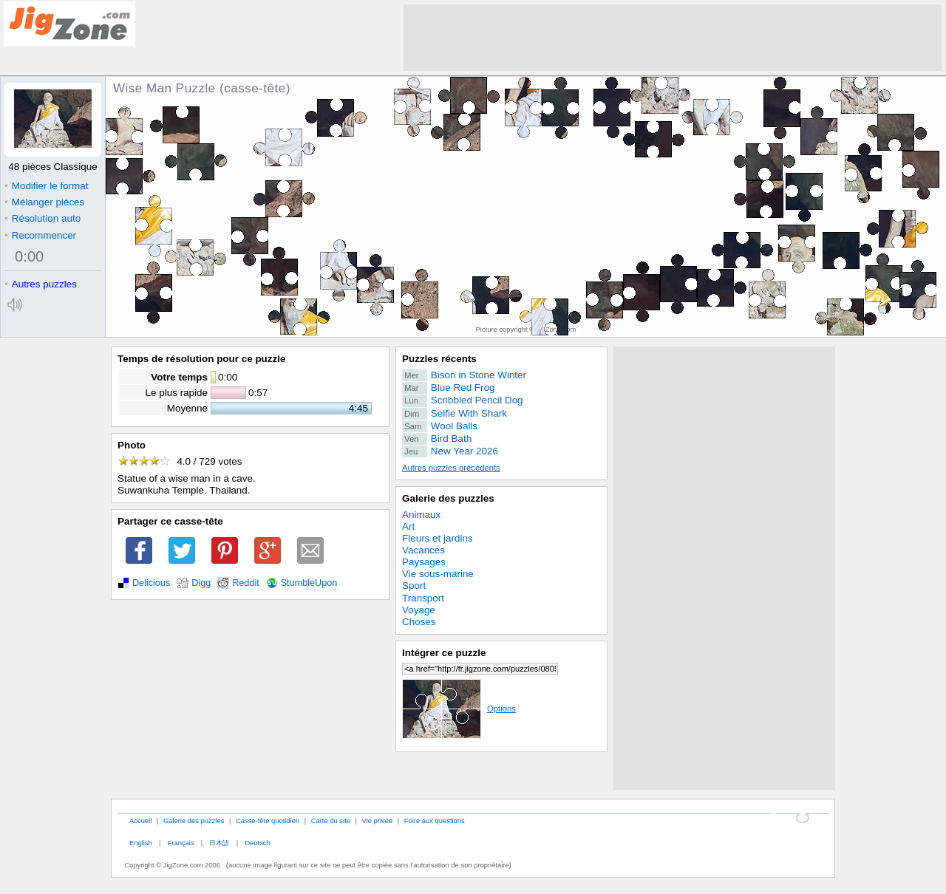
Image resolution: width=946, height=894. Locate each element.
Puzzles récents (439, 358)
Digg (201, 583)
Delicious (151, 583)
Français (181, 843)
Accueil (140, 820)
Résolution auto (42, 218)
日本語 (219, 843)
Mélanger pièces (44, 202)
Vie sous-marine (438, 573)
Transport (423, 598)
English (140, 843)
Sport (414, 585)
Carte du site (330, 820)
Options (459, 708)
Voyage (418, 609)
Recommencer (40, 235)
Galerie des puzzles (448, 498)
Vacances (423, 550)
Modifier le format (46, 185)
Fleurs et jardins (437, 538)
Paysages (424, 561)
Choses (419, 621)
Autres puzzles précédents (451, 467)
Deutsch (257, 843)
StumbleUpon (309, 583)
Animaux (421, 514)
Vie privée (377, 820)
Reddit (245, 583)
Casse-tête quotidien (267, 820)
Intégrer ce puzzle (444, 652)
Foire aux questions (434, 820)
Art (408, 526)
